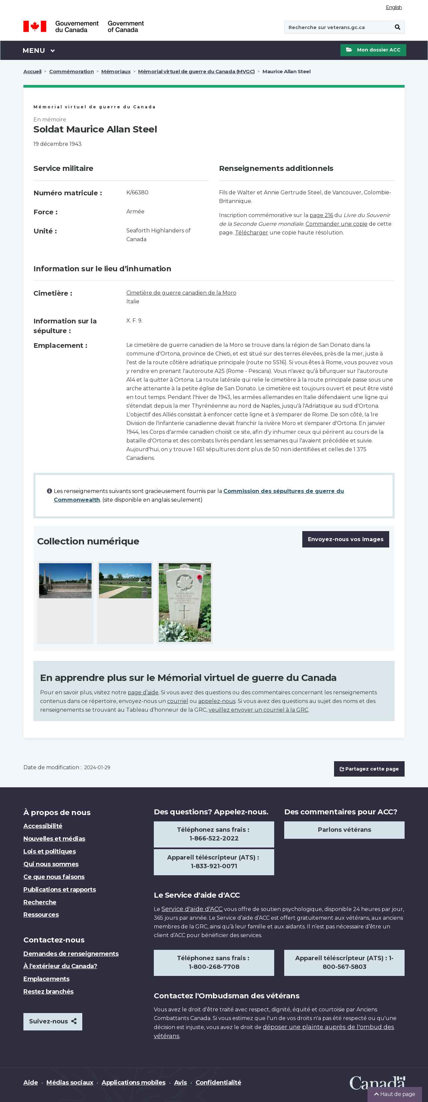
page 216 (321, 215)
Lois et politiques (49, 851)
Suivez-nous (53, 1021)
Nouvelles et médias (54, 838)
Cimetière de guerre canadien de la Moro (181, 293)
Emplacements (46, 979)
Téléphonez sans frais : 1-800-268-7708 (214, 963)
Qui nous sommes (51, 864)
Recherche (40, 902)
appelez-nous (216, 701)
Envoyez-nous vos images (346, 539)
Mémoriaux (115, 71)
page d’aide (143, 692)
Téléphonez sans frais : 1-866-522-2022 (214, 834)
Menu (38, 50)
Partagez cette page (369, 769)
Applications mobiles (133, 1082)
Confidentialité (218, 1082)
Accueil (32, 71)
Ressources (41, 914)
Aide (30, 1082)
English (394, 7)
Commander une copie (336, 224)
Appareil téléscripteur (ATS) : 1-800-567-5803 (344, 963)
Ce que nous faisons (54, 877)
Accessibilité (43, 826)
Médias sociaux (69, 1082)
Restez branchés (48, 991)
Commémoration (71, 71)
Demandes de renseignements (71, 954)
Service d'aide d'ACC (192, 909)
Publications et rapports (59, 889)
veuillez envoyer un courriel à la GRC (258, 710)
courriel (177, 701)
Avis (180, 1082)
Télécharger (251, 232)
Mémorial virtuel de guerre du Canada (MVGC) (196, 71)
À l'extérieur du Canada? (60, 966)
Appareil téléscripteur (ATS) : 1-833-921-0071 (214, 862)
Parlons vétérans (344, 829)
